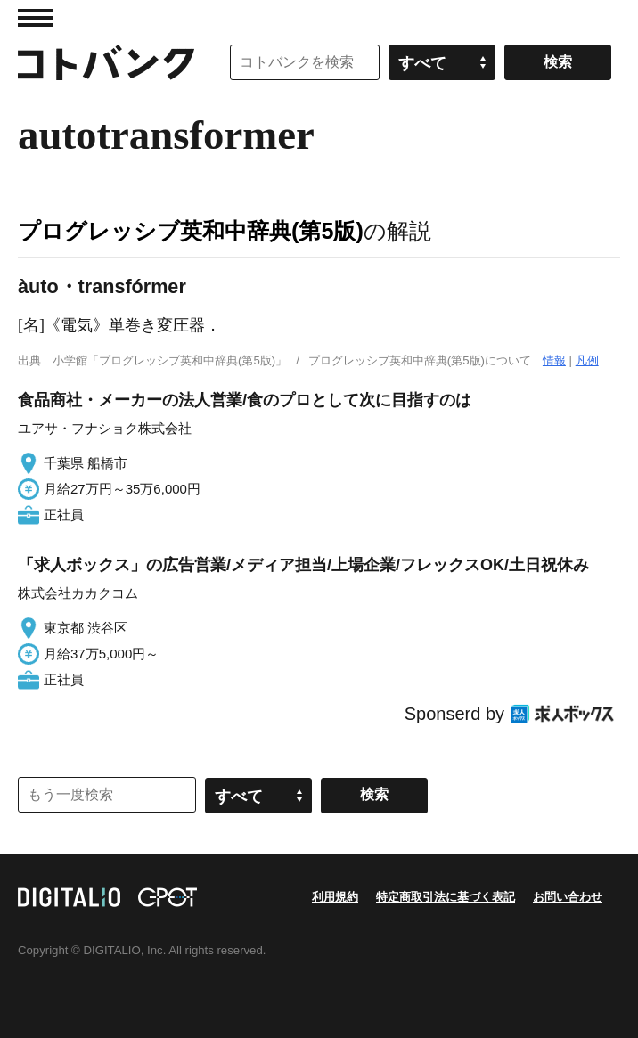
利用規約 (335, 896)
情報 (554, 360)
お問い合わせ (567, 896)
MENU (35, 18)
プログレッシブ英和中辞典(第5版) (191, 230)
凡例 (587, 360)
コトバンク (106, 62)
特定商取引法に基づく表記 (445, 896)
